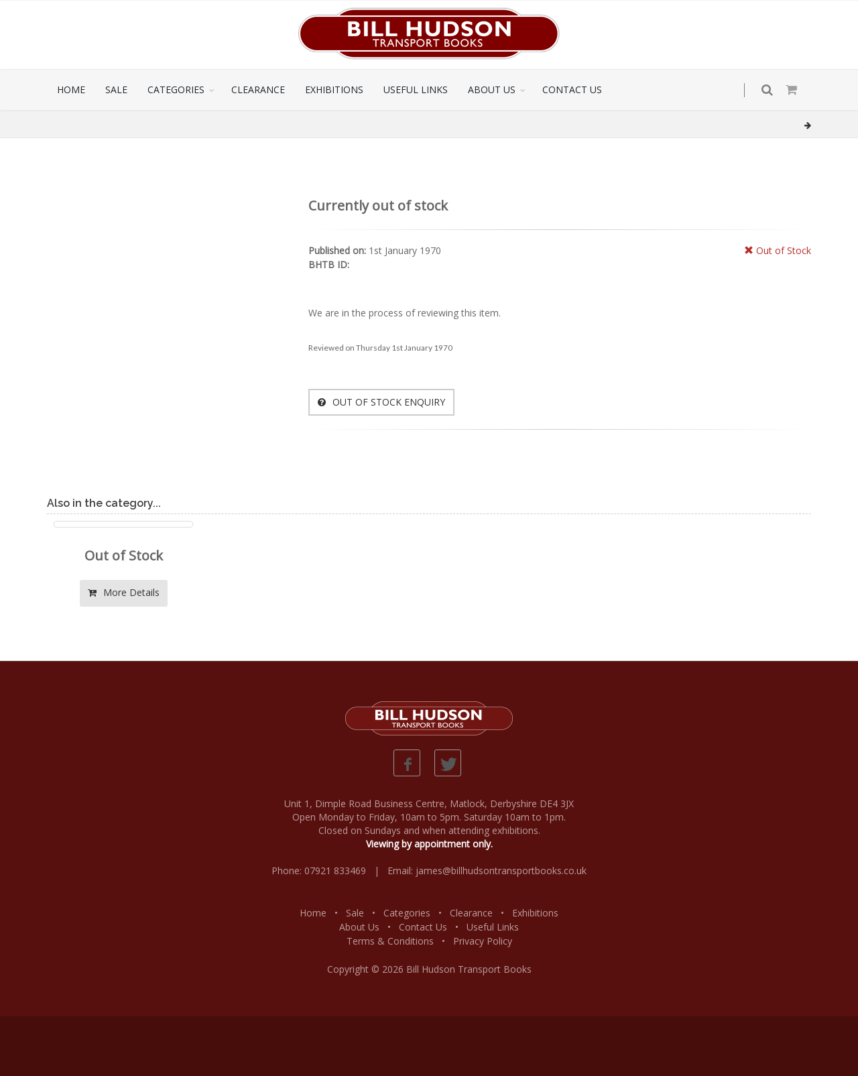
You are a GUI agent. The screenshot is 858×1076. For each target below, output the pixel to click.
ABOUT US (491, 89)
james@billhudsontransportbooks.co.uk (501, 870)
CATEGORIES (175, 89)
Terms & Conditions (390, 941)
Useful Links (493, 926)
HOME (71, 89)
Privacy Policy (482, 941)
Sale (355, 912)
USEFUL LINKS (415, 89)
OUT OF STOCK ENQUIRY (381, 402)
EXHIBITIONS (334, 89)
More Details (124, 592)
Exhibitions (535, 912)
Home (313, 912)
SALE (116, 89)
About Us (359, 926)
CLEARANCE (258, 89)
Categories (406, 912)
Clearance (471, 912)
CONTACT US (572, 89)
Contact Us (423, 926)
